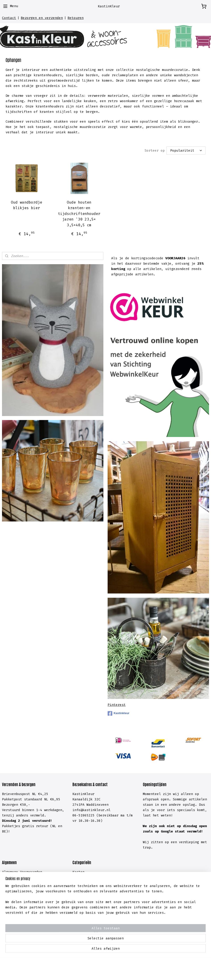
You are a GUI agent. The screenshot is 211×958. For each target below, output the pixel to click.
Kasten (78, 872)
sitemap (85, 949)
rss (97, 949)
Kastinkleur (118, 713)
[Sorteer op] (186, 150)
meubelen (97, 877)
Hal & (78, 904)
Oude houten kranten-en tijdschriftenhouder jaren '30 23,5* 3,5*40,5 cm (79, 213)
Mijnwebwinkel (165, 949)
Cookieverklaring (18, 888)
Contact (9, 18)
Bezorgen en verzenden (42, 18)
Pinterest (117, 705)
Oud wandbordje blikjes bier (26, 205)
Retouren (76, 18)
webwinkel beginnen (119, 949)
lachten (33, 909)
